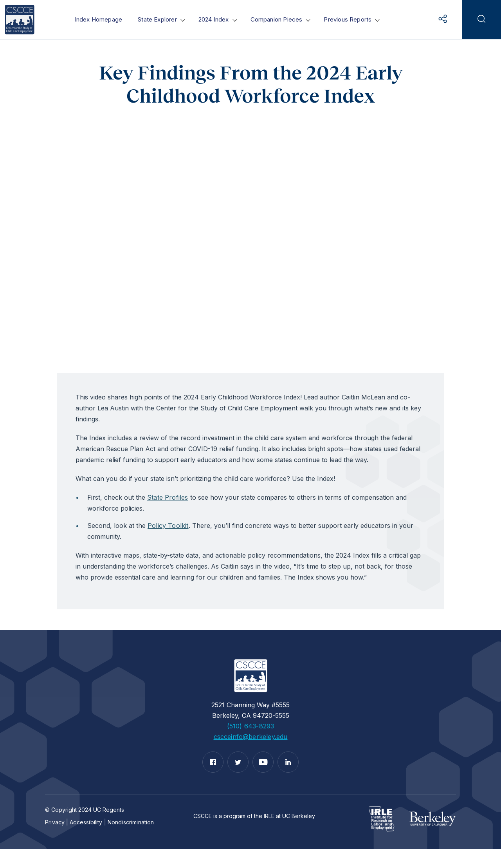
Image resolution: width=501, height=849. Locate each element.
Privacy (55, 822)
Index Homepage (99, 19)
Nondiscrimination (131, 822)
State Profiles (167, 497)
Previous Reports (347, 19)
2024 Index (213, 19)
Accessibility (86, 822)
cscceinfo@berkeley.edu (251, 737)
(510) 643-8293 (250, 726)
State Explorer (157, 19)
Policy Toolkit (168, 525)
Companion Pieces (276, 19)
